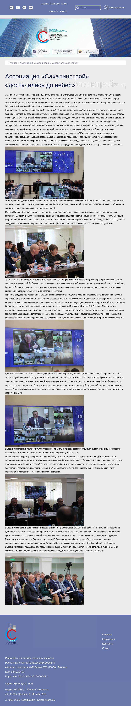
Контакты (53, 11)
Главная (44, 4)
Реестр (63, 11)
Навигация (108, 639)
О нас (64, 4)
